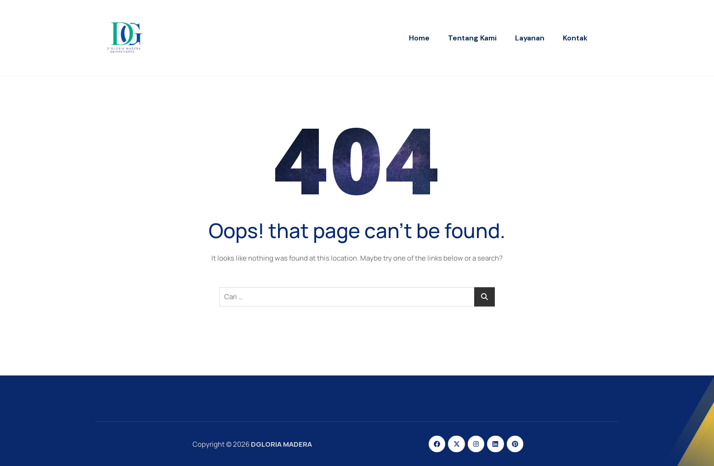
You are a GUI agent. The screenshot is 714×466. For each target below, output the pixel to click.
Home (419, 38)
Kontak (575, 38)
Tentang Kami (472, 38)
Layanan (529, 38)
